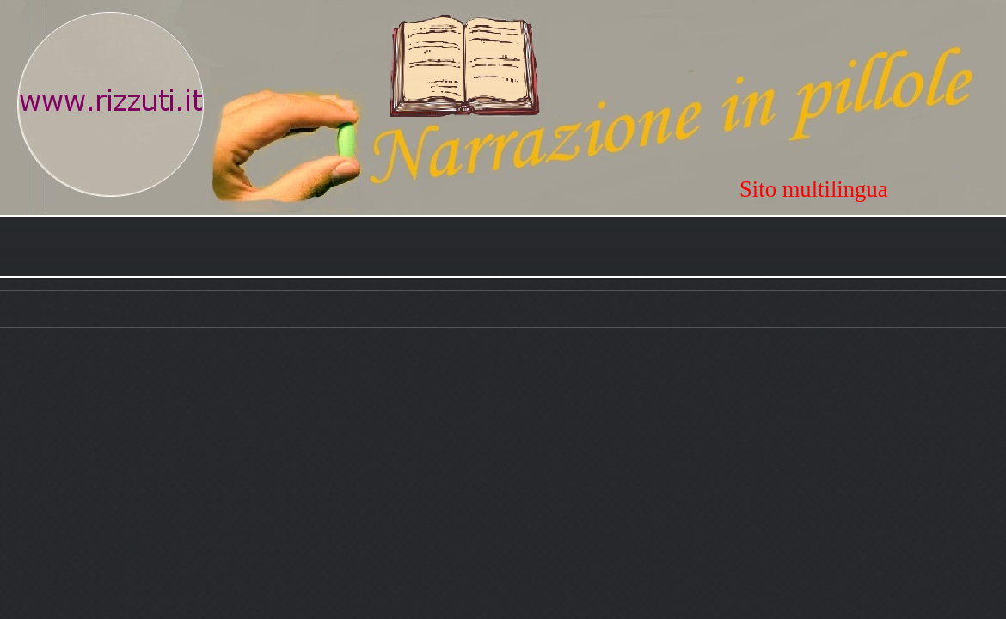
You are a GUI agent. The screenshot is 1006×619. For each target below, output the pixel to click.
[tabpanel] (872, 189)
